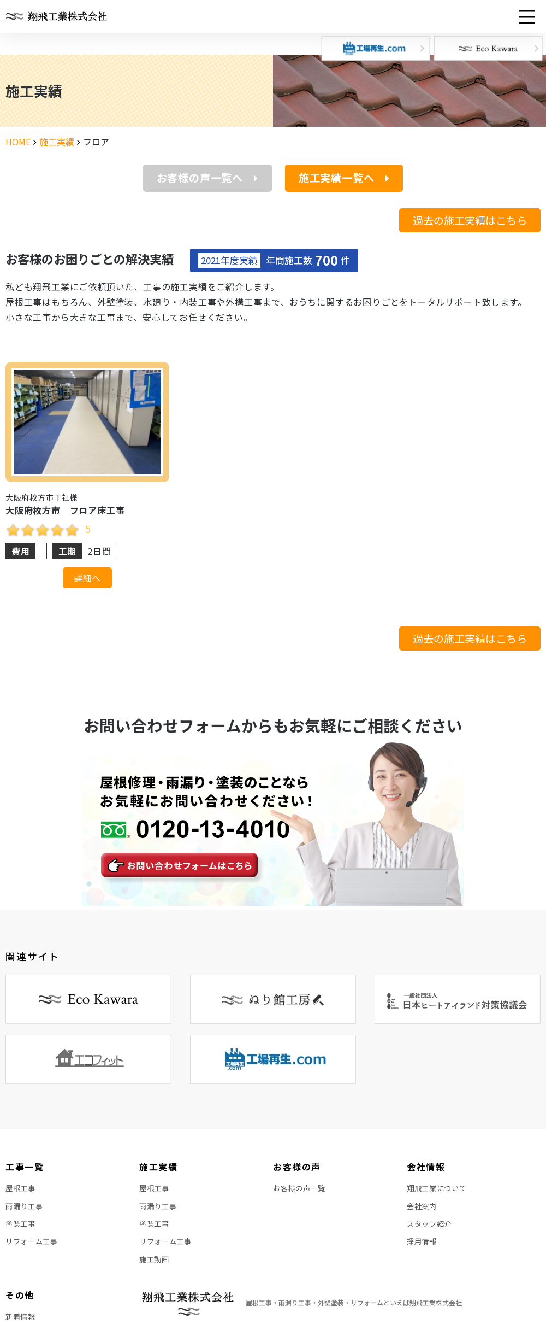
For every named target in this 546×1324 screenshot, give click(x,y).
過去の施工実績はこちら (470, 220)
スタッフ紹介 (431, 1228)
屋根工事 (21, 1189)
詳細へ (87, 577)
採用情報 (423, 1248)
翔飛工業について (439, 1189)
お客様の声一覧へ (207, 177)
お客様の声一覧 (301, 1189)
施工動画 (155, 1268)
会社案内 (423, 1209)
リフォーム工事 (33, 1248)
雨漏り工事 (25, 1209)
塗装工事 (21, 1228)
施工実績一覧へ (344, 177)
